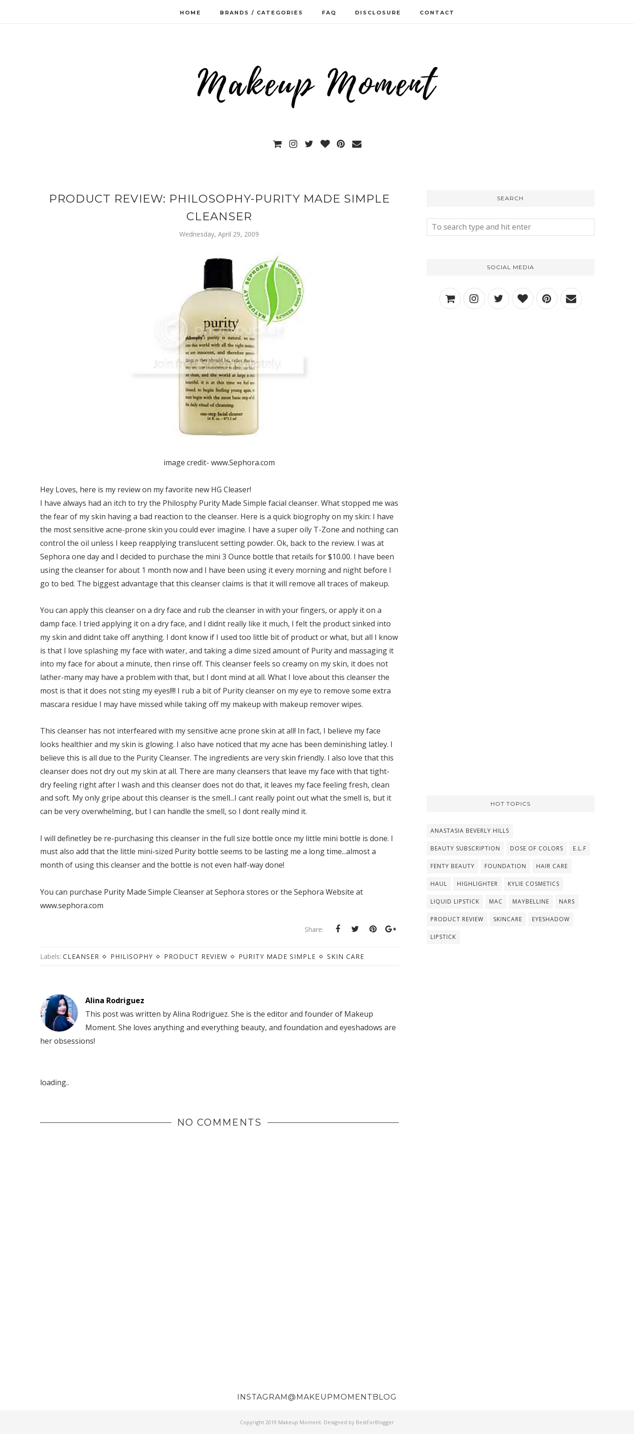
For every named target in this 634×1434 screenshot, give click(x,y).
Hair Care (552, 866)
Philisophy (131, 956)
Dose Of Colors (536, 848)
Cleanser (81, 956)
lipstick (443, 937)
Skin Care (345, 956)
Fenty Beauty (452, 866)
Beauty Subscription (465, 848)
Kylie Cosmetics (533, 884)
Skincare (507, 919)
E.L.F (579, 848)
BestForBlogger (375, 1422)
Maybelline (530, 901)
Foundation (505, 866)
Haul (438, 884)
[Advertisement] (510, 399)
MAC (496, 901)
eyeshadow (551, 919)
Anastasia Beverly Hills (469, 831)
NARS (567, 901)
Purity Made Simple (277, 956)
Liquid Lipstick (454, 901)
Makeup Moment (299, 1422)
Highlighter (477, 884)
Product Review (195, 956)
